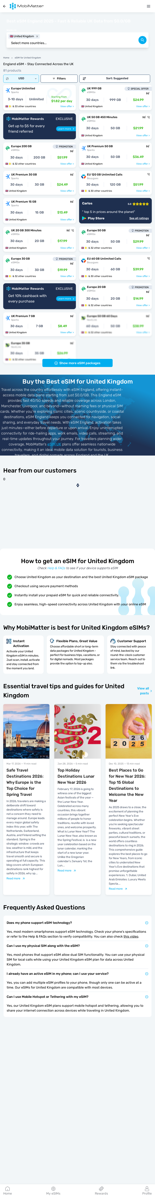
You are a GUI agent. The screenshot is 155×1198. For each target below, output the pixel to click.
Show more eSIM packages (77, 363)
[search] (142, 40)
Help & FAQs (56, 568)
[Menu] (149, 6)
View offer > (67, 106)
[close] (37, 36)
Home (6, 57)
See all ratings (139, 218)
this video (131, 936)
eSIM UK (54, 444)
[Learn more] (66, 128)
